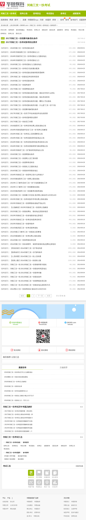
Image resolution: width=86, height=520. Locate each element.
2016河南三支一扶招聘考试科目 (22, 162)
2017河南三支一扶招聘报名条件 (22, 89)
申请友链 (66, 516)
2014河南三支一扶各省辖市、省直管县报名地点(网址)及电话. (33, 244)
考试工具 (7, 466)
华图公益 (66, 505)
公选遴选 (29, 505)
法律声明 (74, 509)
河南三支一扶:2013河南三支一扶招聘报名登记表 (28, 281)
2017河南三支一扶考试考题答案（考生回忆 (18, 411)
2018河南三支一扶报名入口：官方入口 (16, 400)
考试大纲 (81, 30)
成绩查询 (76, 13)
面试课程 (43, 349)
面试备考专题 (22, 456)
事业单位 (29, 509)
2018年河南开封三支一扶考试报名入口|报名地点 (28, 56)
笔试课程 (16, 349)
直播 (24, 20)
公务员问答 (13, 505)
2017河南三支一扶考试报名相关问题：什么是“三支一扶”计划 (33, 105)
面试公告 (19, 33)
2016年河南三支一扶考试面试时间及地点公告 (27, 138)
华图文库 (5, 505)
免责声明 (66, 512)
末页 (48, 296)
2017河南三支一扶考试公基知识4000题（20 (18, 414)
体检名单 (45, 30)
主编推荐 (63, 367)
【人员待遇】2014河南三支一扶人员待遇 (25, 256)
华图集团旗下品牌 (32, 498)
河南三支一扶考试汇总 (12, 437)
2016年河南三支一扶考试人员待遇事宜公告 (26, 134)
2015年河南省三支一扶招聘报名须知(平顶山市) (28, 203)
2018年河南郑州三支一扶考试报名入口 (24, 60)
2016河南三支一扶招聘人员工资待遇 (24, 158)
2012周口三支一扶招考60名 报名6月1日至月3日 (28, 289)
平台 (4, 498)
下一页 (40, 296)
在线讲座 (5, 501)
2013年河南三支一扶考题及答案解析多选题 (18, 424)
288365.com (24, 25)
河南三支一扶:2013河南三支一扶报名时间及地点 (28, 269)
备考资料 (26, 452)
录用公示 (37, 30)
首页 (22, 296)
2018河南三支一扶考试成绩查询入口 (16, 391)
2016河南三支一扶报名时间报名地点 (24, 171)
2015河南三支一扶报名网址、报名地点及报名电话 (29, 211)
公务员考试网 (14, 25)
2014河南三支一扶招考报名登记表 (23, 240)
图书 (16, 20)
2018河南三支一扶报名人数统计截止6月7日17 (19, 395)
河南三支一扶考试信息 (13, 442)
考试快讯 (29, 30)
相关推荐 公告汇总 (11, 357)
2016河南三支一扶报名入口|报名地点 (24, 166)
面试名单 (52, 30)
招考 (62, 20)
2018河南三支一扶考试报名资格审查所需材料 (27, 73)
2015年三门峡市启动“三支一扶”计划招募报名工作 (28, 183)
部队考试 (29, 512)
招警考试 (37, 512)
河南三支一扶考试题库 (13, 452)
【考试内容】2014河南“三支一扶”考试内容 (26, 248)
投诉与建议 (75, 512)
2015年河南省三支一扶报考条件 (22, 224)
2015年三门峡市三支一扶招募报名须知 (24, 187)
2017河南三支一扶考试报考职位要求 (21, 42)
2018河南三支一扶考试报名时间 (22, 81)
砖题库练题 (79, 466)
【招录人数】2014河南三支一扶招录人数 (25, 260)
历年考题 (12, 456)
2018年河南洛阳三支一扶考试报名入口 (24, 52)
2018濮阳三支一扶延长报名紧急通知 (16, 377)
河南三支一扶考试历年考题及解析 (17, 407)
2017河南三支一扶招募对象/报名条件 (22, 38)
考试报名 (50, 13)
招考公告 (24, 13)
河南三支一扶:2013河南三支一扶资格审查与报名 (28, 264)
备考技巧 (74, 20)
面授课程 (4, 20)
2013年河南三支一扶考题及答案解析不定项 (18, 421)
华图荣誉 (74, 501)
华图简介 (66, 501)
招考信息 (46, 25)
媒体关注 (74, 505)
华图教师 (37, 501)
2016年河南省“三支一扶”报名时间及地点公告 (27, 150)
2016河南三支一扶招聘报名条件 (22, 154)
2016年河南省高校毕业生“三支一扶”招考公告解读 (28, 130)
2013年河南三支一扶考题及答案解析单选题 (18, 427)
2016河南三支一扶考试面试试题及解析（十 (18, 431)
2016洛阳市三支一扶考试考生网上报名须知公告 (28, 126)
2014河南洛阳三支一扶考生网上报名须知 (25, 236)
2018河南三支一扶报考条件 (20, 85)
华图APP (5, 509)
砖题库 (48, 20)
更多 (81, 406)
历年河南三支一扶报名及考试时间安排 (24, 77)
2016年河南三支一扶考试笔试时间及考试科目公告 (29, 142)
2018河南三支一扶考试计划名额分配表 (24, 68)
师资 (54, 20)
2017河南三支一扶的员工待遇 (21, 122)
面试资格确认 (20, 30)
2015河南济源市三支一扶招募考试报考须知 (26, 191)
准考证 (63, 13)
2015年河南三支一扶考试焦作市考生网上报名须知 (29, 199)
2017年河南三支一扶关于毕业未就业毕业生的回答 (29, 113)
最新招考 (22, 367)
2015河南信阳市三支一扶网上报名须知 (24, 179)
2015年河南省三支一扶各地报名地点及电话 (26, 215)
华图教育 (29, 501)
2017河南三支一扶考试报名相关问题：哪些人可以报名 (30, 101)
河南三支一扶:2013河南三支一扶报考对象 (26, 273)
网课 (11, 20)
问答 (41, 20)
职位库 (12, 501)
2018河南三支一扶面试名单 (13, 386)
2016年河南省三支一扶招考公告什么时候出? (27, 175)
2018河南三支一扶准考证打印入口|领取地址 (18, 372)
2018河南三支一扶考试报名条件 (22, 48)
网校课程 (70, 349)
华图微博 (43, 323)
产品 (8, 498)
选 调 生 (29, 516)
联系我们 (66, 509)
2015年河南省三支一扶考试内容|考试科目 (26, 220)
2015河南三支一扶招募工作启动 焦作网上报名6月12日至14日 (33, 195)
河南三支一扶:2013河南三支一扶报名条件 (26, 277)
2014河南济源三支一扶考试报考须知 (24, 228)
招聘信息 (74, 516)
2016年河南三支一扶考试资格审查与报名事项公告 (29, 146)
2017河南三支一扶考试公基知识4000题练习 (18, 417)
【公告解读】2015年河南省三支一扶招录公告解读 (29, 207)
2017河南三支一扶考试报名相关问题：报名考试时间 (30, 97)
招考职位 (37, 13)
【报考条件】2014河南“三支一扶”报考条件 (26, 252)
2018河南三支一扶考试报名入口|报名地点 (26, 64)
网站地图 (13, 509)
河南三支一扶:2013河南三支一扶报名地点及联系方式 (30, 285)
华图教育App (33, 20)
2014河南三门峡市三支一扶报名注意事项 (25, 232)
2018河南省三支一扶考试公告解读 (15, 381)
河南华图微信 (15, 323)
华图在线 (36, 516)
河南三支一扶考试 (38, 5)
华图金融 (37, 505)
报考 (67, 20)
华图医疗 (37, 509)
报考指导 (53, 25)
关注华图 (66, 498)
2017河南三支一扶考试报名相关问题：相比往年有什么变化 (32, 93)
